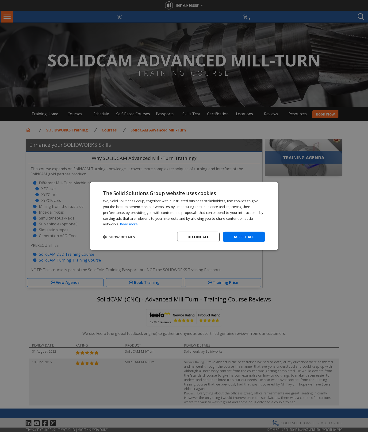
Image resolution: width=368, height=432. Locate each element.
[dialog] (184, 216)
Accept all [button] (244, 237)
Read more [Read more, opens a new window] (129, 224)
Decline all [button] (198, 237)
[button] (119, 237)
